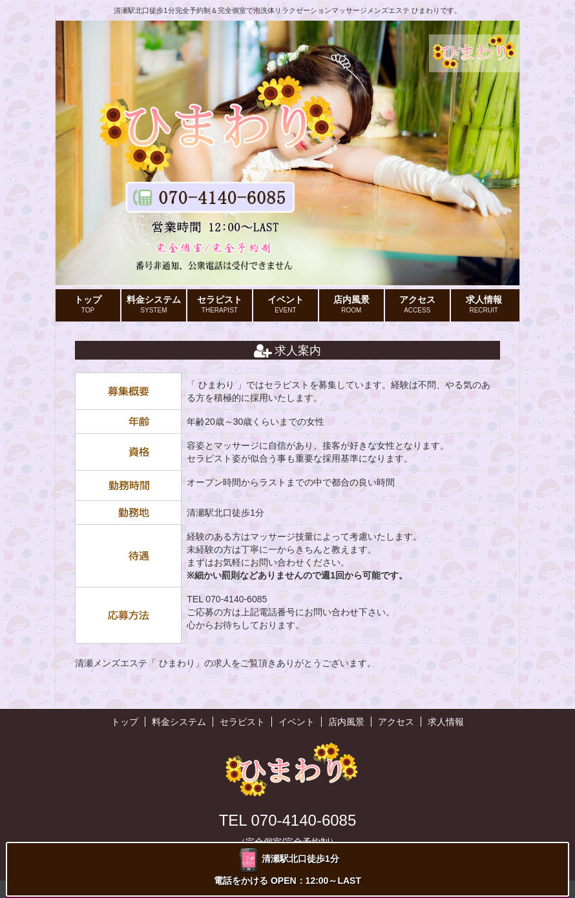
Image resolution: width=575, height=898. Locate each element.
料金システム (153, 304)
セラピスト (219, 304)
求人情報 (484, 304)
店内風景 (351, 304)
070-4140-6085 (236, 599)
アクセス (417, 304)
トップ (88, 304)
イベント (285, 304)
